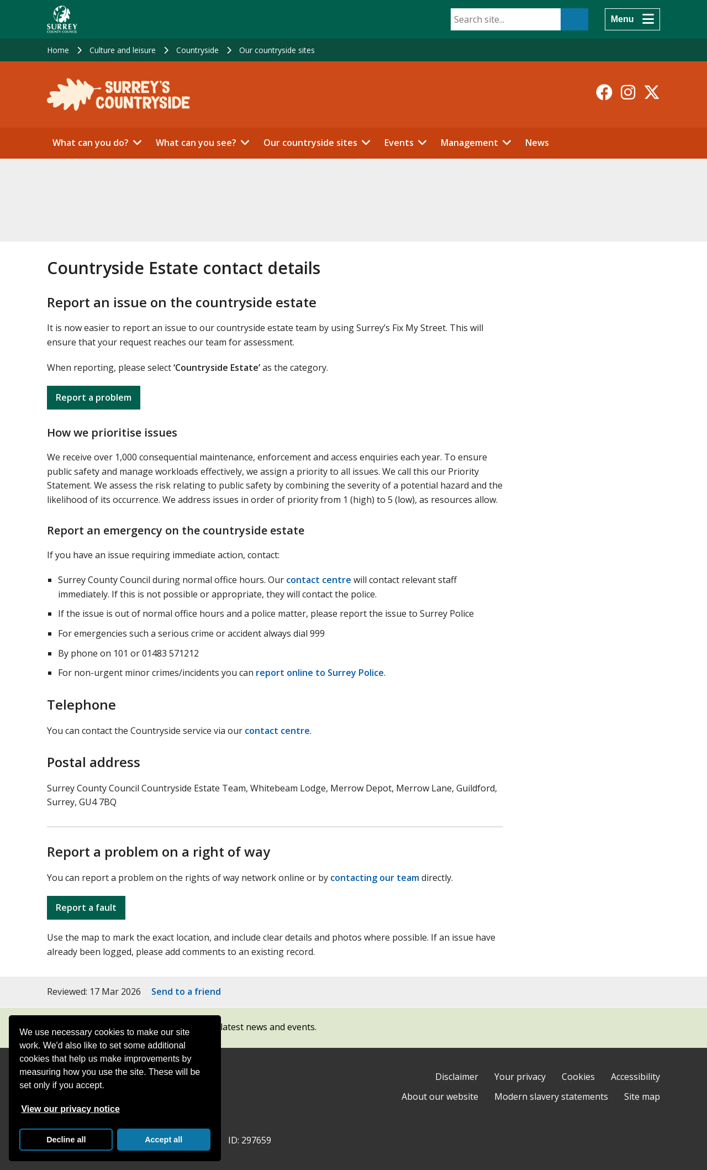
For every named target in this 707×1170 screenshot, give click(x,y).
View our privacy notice (70, 1109)
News (537, 143)
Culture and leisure (122, 50)
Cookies (578, 1077)
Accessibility (635, 1077)
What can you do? (90, 143)
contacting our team (374, 878)
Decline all (66, 1139)
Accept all (163, 1139)
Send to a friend (186, 991)
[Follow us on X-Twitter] (651, 92)
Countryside (197, 50)
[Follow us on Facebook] (604, 92)
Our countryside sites (277, 50)
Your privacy (520, 1077)
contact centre (318, 580)
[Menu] (632, 19)
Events (399, 143)
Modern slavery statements (551, 1096)
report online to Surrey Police (320, 673)
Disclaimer (456, 1077)
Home (58, 50)
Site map (642, 1096)
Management (469, 143)
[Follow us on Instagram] (628, 92)
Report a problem (93, 397)
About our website (440, 1096)
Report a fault (86, 907)
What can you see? (196, 143)
